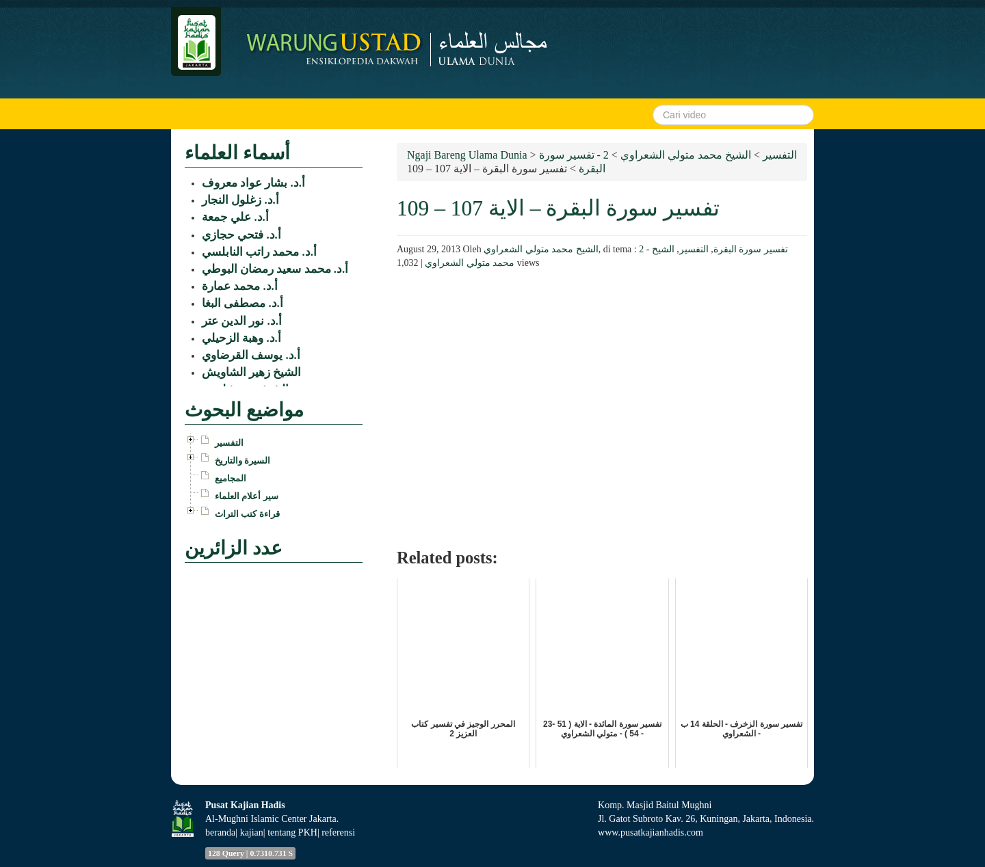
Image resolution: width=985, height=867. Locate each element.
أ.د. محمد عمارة (240, 286)
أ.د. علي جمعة (235, 217)
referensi (338, 832)
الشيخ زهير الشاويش (251, 372)
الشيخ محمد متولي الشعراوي (541, 249)
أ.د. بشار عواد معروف (253, 182)
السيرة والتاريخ (242, 460)
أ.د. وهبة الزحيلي (241, 338)
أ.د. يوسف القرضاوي (251, 355)
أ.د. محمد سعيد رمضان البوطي (275, 269)
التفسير (694, 249)
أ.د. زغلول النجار (240, 200)
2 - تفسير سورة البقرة (713, 249)
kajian (251, 832)
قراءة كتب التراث (247, 514)
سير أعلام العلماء (246, 496)
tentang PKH (292, 832)
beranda (220, 832)
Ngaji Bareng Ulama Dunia (467, 155)
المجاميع (230, 478)
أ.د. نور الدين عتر (242, 321)
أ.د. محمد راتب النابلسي (259, 251)
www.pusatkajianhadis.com (650, 832)
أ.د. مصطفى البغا (242, 303)
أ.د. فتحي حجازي (241, 234)
